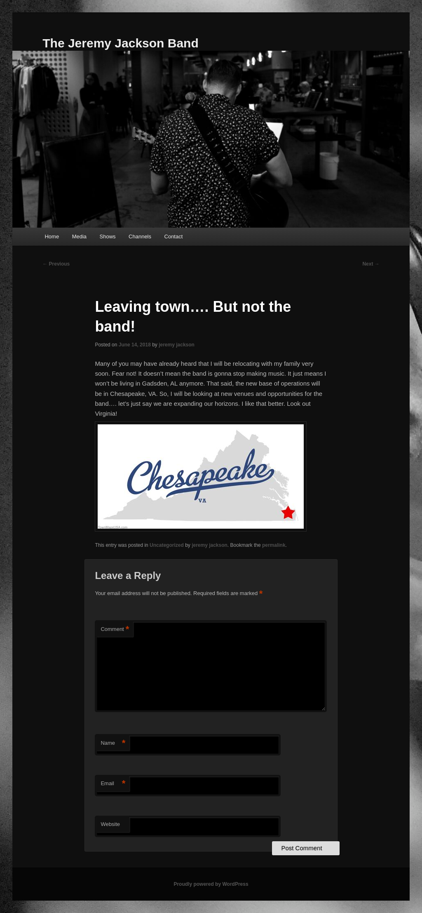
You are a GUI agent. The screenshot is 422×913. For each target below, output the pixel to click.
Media (79, 236)
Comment (115, 629)
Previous (56, 264)
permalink (274, 545)
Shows (108, 236)
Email (113, 784)
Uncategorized (167, 545)
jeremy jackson (177, 345)
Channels (140, 236)
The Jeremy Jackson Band (120, 43)
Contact (173, 236)
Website (110, 824)
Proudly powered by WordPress (210, 884)
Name (113, 743)
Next (370, 264)
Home (52, 236)
